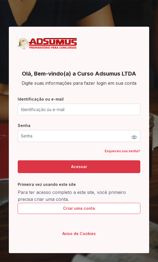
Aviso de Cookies (79, 233)
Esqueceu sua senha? (122, 151)
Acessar (79, 166)
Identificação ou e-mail (41, 99)
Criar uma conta (79, 208)
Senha (24, 125)
